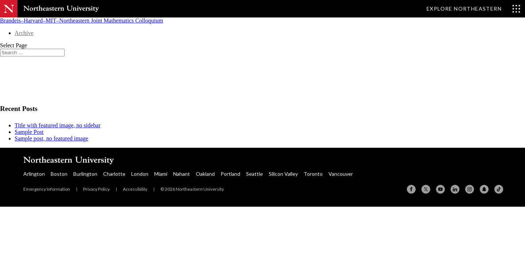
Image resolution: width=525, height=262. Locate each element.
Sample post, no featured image (51, 138)
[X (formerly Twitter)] (425, 189)
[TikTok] (498, 189)
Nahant (181, 174)
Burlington (85, 174)
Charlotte (114, 174)
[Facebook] (411, 189)
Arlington (34, 174)
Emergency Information (46, 189)
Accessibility (135, 189)
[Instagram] (469, 189)
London (139, 174)
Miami (160, 174)
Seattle (254, 174)
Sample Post (29, 132)
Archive (24, 33)
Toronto (313, 174)
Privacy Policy (96, 189)
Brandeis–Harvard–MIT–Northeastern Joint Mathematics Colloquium (81, 20)
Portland (230, 174)
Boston (59, 174)
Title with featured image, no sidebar (58, 125)
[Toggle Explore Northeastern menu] (473, 8)
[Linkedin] (455, 189)
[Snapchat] (484, 189)
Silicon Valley (283, 174)
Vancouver (340, 174)
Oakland (205, 174)
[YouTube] (440, 189)
